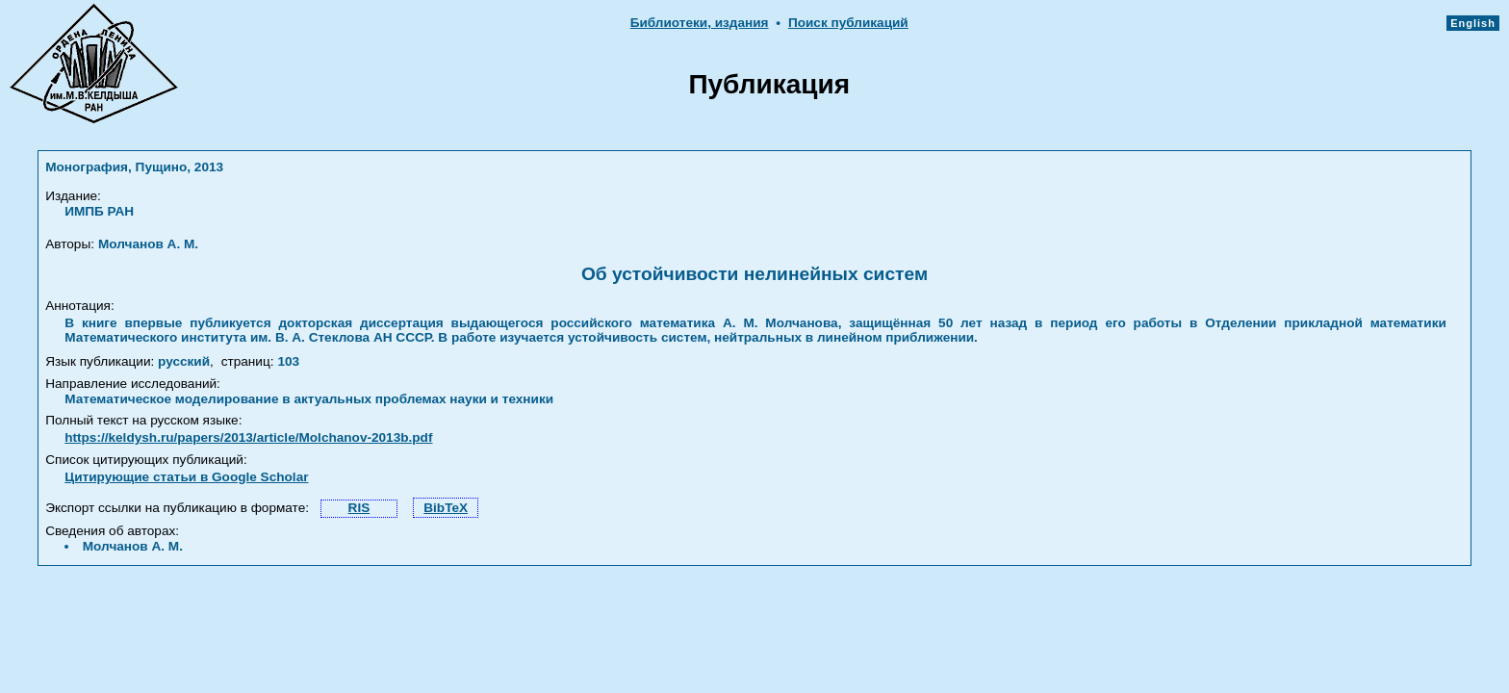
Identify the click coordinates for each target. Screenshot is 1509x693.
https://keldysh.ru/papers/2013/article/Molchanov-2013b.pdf (248, 437)
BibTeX (445, 507)
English (1472, 23)
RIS (359, 507)
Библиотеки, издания (699, 22)
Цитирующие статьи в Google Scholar (186, 477)
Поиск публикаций (848, 22)
